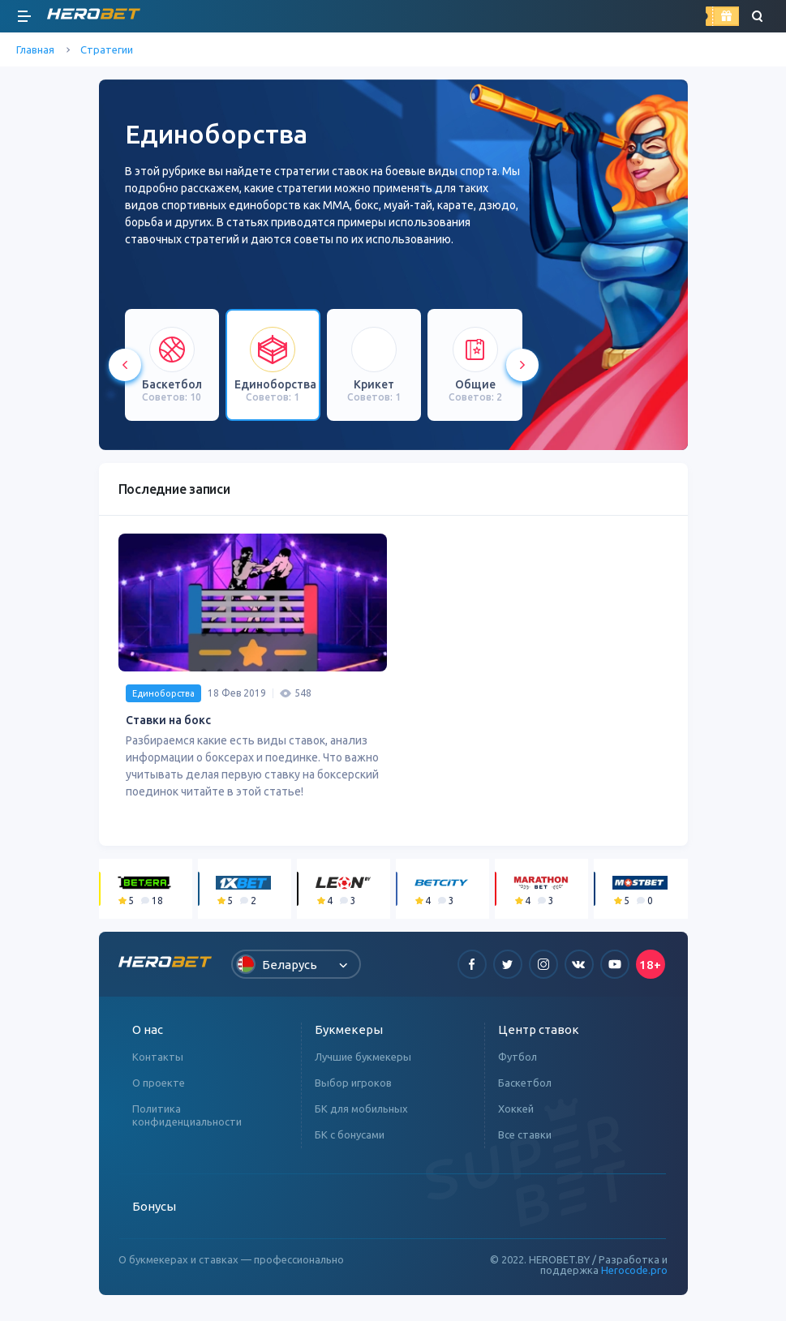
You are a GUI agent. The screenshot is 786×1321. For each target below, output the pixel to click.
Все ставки (525, 1141)
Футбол (517, 1063)
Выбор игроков (353, 1089)
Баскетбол (525, 1089)
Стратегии (106, 49)
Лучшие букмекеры (363, 1063)
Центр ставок (538, 1036)
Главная (35, 49)
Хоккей (516, 1115)
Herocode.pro (634, 1276)
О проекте (158, 1089)
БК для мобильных (361, 1115)
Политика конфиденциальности (187, 1121)
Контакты (157, 1063)
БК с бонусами (349, 1141)
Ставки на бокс (168, 726)
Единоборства (163, 700)
